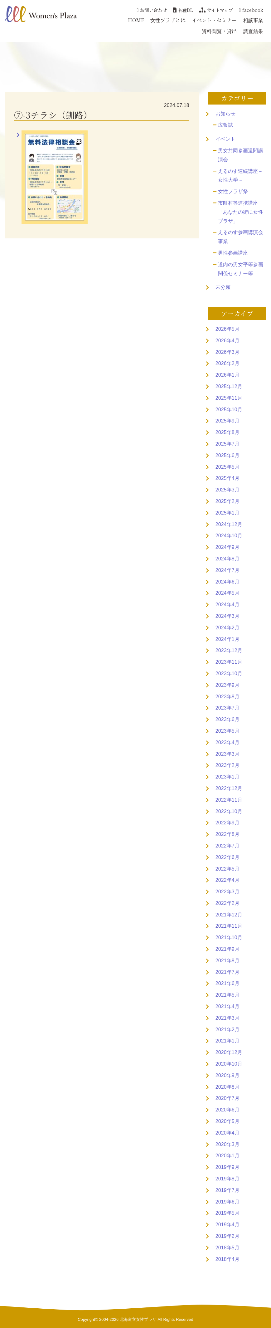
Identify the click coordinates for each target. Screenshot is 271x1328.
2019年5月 (227, 1213)
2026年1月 (227, 375)
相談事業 (253, 20)
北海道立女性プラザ (138, 1319)
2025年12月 (228, 386)
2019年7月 (227, 1190)
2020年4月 (227, 1132)
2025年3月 (227, 489)
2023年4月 (227, 742)
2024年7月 (227, 570)
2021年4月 (227, 1006)
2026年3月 (227, 352)
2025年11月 (228, 398)
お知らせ (225, 113)
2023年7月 (227, 707)
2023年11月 (228, 662)
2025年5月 (227, 467)
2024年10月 (228, 535)
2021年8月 (227, 960)
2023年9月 (227, 685)
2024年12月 (228, 524)
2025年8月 (227, 432)
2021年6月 (227, 983)
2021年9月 (227, 949)
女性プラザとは (168, 20)
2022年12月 (228, 788)
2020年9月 (227, 1075)
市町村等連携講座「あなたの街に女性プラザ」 (240, 212)
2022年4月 (227, 880)
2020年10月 (228, 1064)
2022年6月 (227, 857)
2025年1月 (227, 512)
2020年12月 (228, 1052)
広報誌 (225, 125)
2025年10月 (228, 409)
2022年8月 (227, 834)
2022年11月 (228, 800)
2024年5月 (227, 593)
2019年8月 (227, 1178)
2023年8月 (227, 696)
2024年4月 (227, 604)
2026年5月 (227, 329)
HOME (136, 20)
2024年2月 (227, 627)
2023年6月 (227, 719)
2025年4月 (227, 478)
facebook (251, 10)
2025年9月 (227, 420)
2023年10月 (228, 673)
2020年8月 (227, 1087)
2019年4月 (227, 1224)
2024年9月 (227, 547)
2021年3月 (227, 1018)
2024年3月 (227, 616)
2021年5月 (227, 995)
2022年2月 (227, 903)
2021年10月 (228, 937)
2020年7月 (227, 1098)
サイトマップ (216, 10)
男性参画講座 (233, 253)
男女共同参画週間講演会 (240, 155)
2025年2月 (227, 501)
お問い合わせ (152, 10)
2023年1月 (227, 776)
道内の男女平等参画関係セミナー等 (240, 269)
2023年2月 (227, 765)
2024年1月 (227, 639)
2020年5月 (227, 1121)
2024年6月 (227, 581)
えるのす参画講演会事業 (240, 237)
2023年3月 (227, 754)
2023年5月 (227, 731)
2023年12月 (228, 650)
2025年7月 (227, 444)
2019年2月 (227, 1236)
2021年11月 (228, 926)
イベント (225, 139)
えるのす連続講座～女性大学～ (240, 175)
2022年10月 (228, 811)
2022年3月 (227, 891)
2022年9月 (227, 822)
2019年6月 (227, 1201)
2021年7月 (227, 972)
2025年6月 (227, 455)
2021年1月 (227, 1040)
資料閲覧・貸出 (219, 31)
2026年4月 (227, 340)
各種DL (183, 10)
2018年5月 (227, 1247)
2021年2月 (227, 1029)
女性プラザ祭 (233, 191)
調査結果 (253, 31)
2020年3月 (227, 1144)
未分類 (222, 287)
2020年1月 (227, 1155)
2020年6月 (227, 1109)
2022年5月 (227, 869)
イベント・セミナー (214, 20)
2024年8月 (227, 558)
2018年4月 (227, 1259)
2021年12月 (228, 914)
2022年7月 (227, 845)
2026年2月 (227, 363)
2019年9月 (227, 1167)
